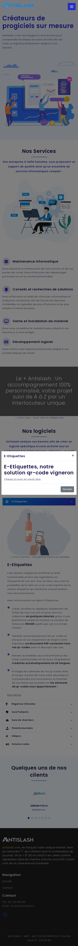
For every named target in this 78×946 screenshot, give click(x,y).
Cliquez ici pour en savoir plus (22, 479)
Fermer (67, 489)
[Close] (73, 455)
